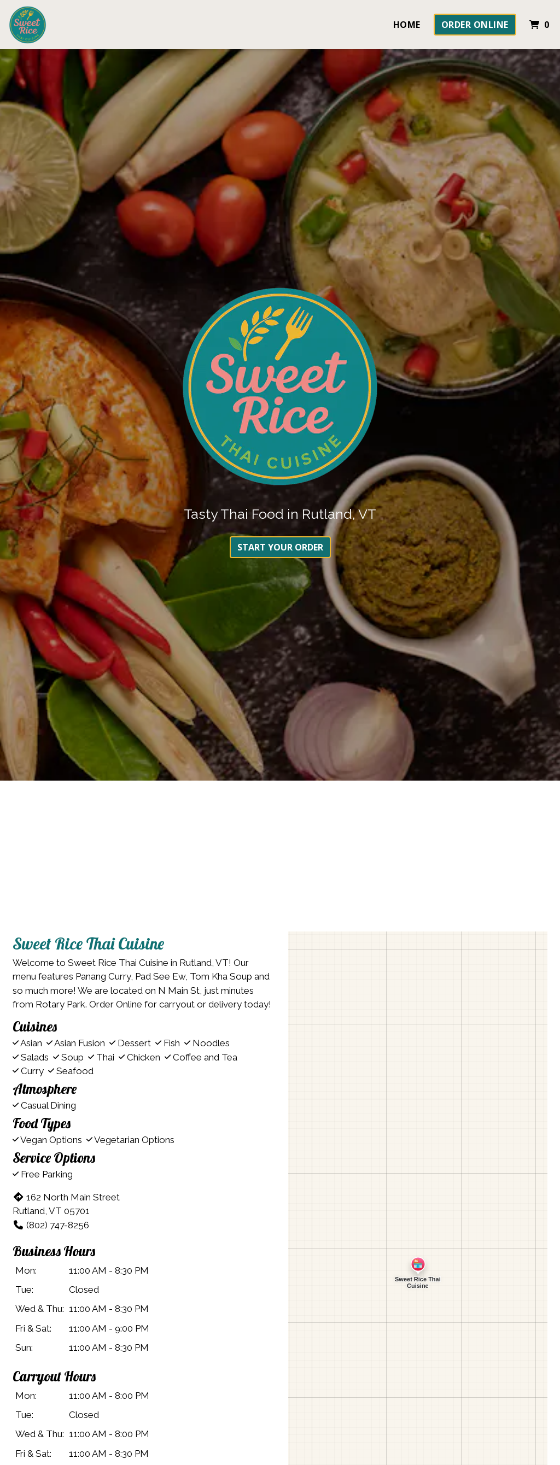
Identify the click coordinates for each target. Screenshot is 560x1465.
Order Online (475, 25)
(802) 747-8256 (51, 1225)
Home (407, 25)
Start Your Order (280, 547)
